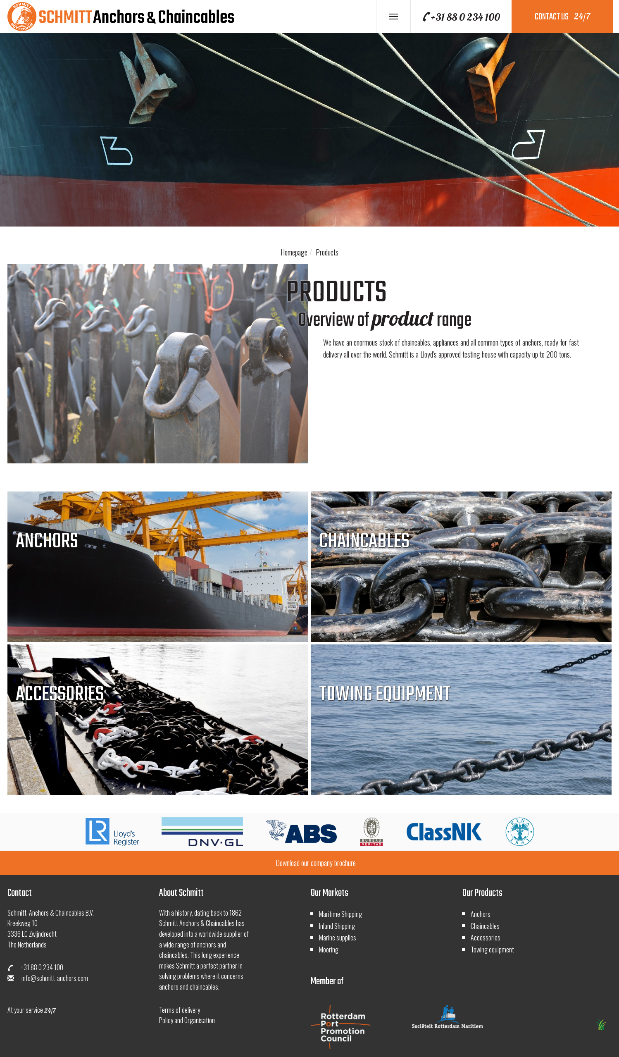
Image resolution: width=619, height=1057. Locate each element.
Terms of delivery (179, 1010)
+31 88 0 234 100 (460, 17)
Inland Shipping (337, 926)
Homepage (294, 252)
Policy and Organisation (187, 1020)
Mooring (328, 949)
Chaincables (485, 926)
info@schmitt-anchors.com (47, 978)
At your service (31, 1010)
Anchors (480, 914)
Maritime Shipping (340, 914)
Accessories (485, 937)
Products (327, 252)
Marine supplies (337, 937)
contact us (562, 17)
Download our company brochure (316, 862)
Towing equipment (492, 949)
